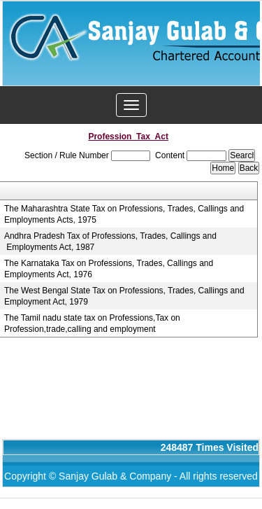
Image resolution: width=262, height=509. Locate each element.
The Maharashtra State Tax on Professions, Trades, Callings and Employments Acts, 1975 (124, 214)
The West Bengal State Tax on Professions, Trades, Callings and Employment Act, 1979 (124, 296)
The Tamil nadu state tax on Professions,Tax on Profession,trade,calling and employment (92, 323)
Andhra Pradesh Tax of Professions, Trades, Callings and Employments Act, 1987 (110, 241)
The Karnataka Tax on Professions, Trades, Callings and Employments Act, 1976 (108, 268)
